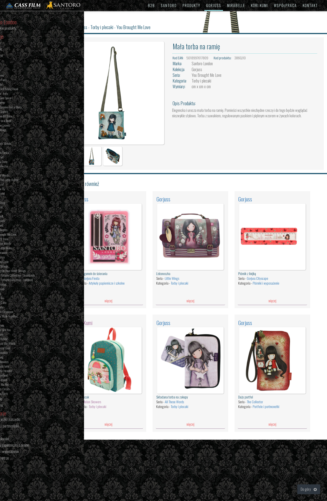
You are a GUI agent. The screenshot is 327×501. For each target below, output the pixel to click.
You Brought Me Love (24, 235)
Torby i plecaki (111, 26)
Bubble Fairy (19, 80)
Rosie (16, 139)
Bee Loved (18, 75)
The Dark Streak (22, 144)
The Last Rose (20, 239)
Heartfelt (18, 216)
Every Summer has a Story (27, 107)
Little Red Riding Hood (25, 89)
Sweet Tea (18, 298)
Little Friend (19, 285)
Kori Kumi (34, 405)
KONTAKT (310, 5)
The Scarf (18, 157)
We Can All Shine (22, 116)
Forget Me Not (21, 385)
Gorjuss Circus (21, 389)
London (17, 294)
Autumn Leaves (21, 125)
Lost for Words (21, 175)
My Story (17, 307)
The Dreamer (20, 253)
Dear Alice (19, 257)
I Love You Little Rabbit (25, 180)
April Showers (20, 362)
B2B (151, 5)
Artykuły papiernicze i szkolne (116, 275)
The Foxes (18, 325)
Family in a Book (22, 121)
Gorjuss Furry (20, 394)
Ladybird (17, 207)
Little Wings (19, 130)
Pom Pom (18, 335)
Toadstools (19, 221)
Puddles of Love (21, 348)
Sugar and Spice (22, 98)
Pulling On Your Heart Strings (29, 271)
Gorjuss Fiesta (21, 153)
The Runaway (20, 353)
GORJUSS (213, 5)
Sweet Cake (19, 303)
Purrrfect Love (20, 262)
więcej (116, 293)
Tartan (16, 135)
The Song (18, 357)
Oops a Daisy (20, 162)
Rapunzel (18, 185)
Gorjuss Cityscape (23, 312)
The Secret (19, 194)
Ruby (15, 198)
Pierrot (16, 321)
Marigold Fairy (21, 366)
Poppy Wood (20, 380)
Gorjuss (34, 70)
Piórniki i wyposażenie (269, 275)
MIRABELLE (236, 5)
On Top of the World (24, 344)
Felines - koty (20, 94)
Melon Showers (101, 391)
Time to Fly (19, 189)
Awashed (18, 225)
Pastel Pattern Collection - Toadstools (34, 275)
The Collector (20, 166)
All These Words (22, 244)
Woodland (18, 289)
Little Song (19, 203)
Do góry (309, 489)
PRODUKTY (191, 5)
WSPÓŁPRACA (285, 5)
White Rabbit (20, 339)
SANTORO (169, 5)
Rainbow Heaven (22, 371)
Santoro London (207, 63)
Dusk (15, 171)
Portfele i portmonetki (269, 396)
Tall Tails (17, 85)
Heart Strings (20, 266)
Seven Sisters (20, 112)
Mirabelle (34, 399)
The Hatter (19, 103)
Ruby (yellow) (20, 375)
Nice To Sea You (21, 330)
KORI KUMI (259, 5)
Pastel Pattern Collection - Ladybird (32, 280)
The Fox (17, 212)
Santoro (75, 26)
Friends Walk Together (25, 316)
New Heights (20, 230)
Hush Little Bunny (22, 248)
